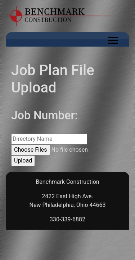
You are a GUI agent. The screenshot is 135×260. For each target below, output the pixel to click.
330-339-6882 (67, 219)
